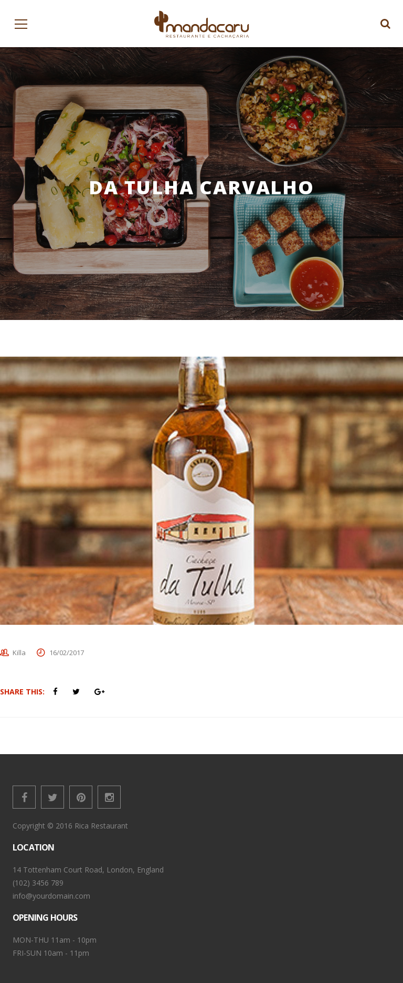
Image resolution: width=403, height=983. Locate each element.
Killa (19, 652)
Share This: (22, 692)
